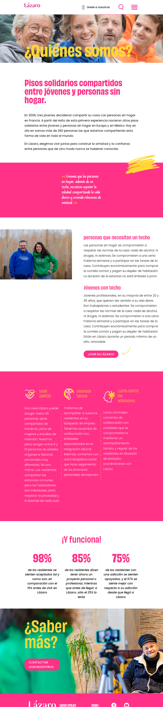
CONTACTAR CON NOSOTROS (41, 664)
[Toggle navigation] (134, 7)
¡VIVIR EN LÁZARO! (101, 354)
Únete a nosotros (98, 7)
